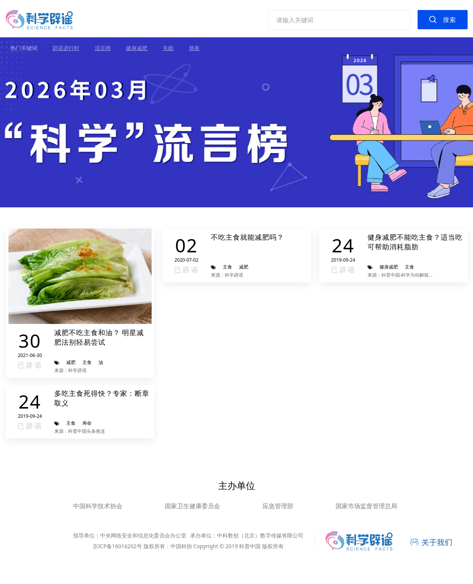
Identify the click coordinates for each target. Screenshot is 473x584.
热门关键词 (23, 48)
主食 (87, 362)
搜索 (449, 19)
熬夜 (194, 48)
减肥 (70, 362)
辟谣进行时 (65, 48)
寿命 (87, 423)
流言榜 (103, 48)
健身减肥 (136, 48)
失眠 (168, 48)
